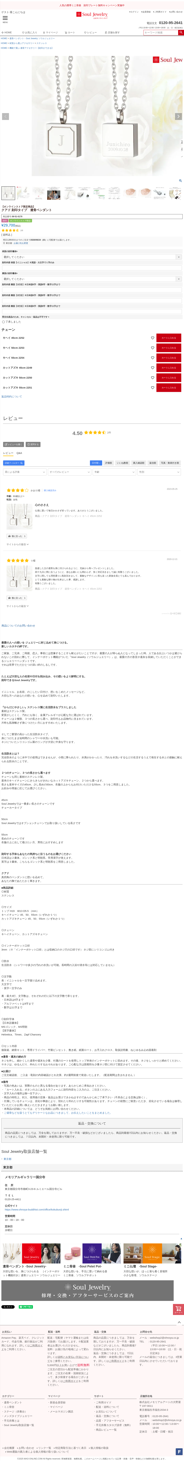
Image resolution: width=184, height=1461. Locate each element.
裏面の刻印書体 (10, 273)
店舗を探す (112, 32)
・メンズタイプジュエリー (16, 1415)
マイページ (50, 32)
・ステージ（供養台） (14, 1411)
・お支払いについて (105, 1411)
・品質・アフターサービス (108, 1420)
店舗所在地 (146, 1396)
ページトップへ (179, 1322)
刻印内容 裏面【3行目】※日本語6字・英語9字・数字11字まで (31, 306)
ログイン (134, 12)
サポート (99, 1396)
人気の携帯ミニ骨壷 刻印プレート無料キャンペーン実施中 (92, 5)
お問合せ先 (146, 1331)
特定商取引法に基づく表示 (70, 1447)
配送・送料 (54, 1331)
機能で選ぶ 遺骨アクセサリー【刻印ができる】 (31, 48)
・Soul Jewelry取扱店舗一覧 (17, 1425)
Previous (5, 116)
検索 (181, 32)
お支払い (7, 1331)
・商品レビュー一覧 (105, 1429)
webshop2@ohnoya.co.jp (164, 1337)
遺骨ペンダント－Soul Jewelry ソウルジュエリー (32, 38)
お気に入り (29, 32)
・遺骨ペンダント (11, 1402)
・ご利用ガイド (102, 1402)
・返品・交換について (106, 1415)
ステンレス (42, 43)
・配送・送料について (106, 1406)
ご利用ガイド (160, 12)
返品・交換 (100, 1331)
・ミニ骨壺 (7, 1406)
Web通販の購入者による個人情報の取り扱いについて (38, 1451)
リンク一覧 (44, 1447)
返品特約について (11, 396)
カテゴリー (8, 1396)
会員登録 (146, 12)
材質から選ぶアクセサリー (21, 43)
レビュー (90, 32)
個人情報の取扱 (99, 1447)
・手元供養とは (10, 1420)
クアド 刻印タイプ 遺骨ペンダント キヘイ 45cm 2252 (72, 516)
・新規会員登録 (56, 1402)
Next (178, 116)
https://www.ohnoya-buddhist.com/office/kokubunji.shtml (37, 1209)
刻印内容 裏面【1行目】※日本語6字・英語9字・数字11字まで (31, 284)
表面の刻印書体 (10, 251)
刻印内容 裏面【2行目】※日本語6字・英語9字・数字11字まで (31, 295)
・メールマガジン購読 (60, 1411)
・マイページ (55, 1406)
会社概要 (9, 1447)
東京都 (7, 1158)
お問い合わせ (176, 12)
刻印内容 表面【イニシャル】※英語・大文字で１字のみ (28, 262)
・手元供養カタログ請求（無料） (112, 1425)
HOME (6, 32)
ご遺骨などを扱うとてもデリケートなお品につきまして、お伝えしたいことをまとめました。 (58, 1112)
